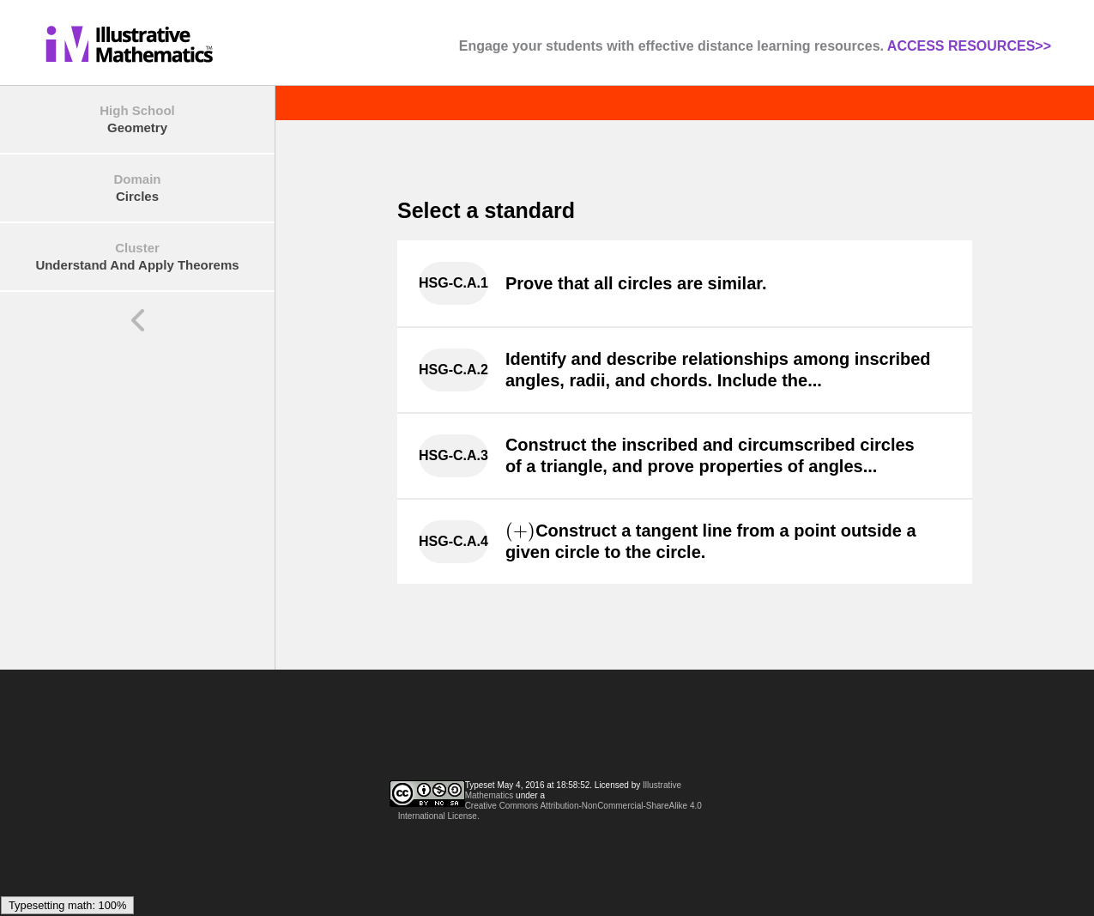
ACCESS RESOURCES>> (969, 46)
